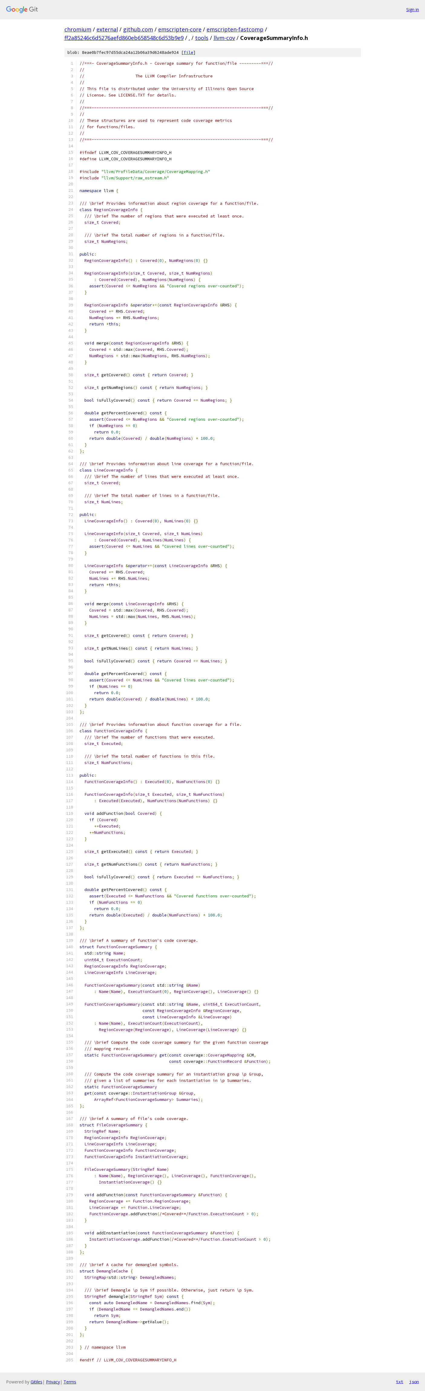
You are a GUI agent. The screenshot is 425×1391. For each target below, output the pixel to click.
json (414, 1381)
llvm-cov (224, 37)
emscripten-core (179, 29)
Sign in (412, 9)
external (107, 29)
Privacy (53, 1382)
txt (399, 1381)
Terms (70, 1382)
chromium (77, 29)
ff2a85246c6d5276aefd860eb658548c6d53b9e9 (124, 37)
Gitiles (36, 1382)
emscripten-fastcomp (235, 29)
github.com (138, 29)
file (188, 52)
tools (201, 37)
